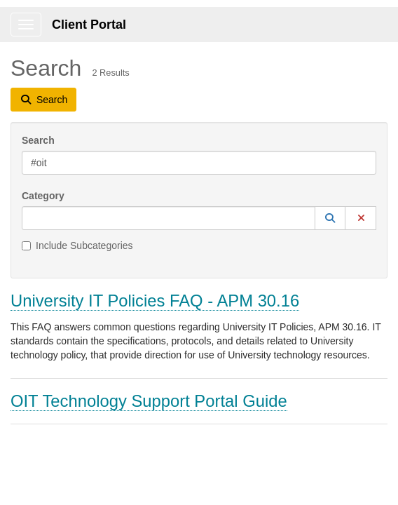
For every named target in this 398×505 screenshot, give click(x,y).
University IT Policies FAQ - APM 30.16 (155, 300)
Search (38, 140)
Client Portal (89, 25)
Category (43, 195)
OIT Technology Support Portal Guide (149, 400)
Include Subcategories (77, 245)
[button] (330, 218)
